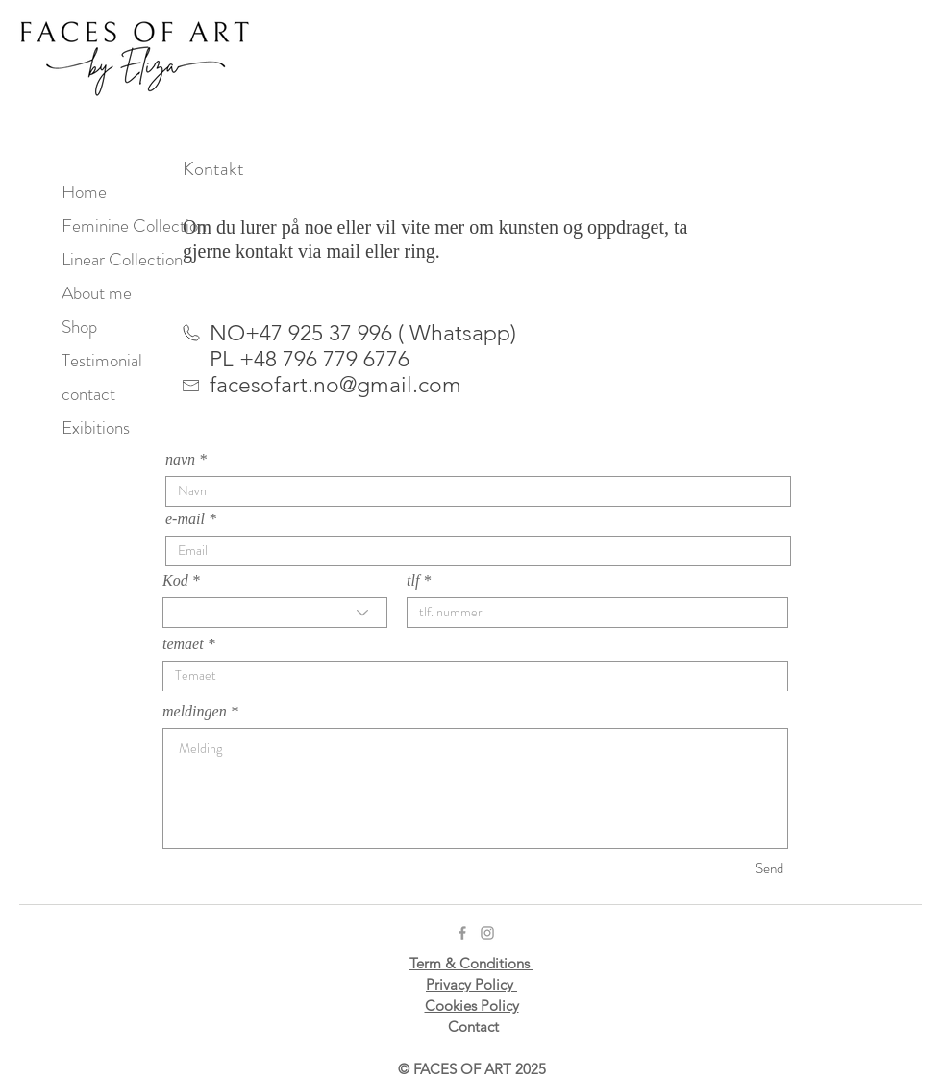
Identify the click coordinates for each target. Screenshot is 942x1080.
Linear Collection (122, 259)
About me (97, 293)
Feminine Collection (132, 226)
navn (180, 459)
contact (88, 394)
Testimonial (102, 360)
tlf (413, 581)
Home (84, 192)
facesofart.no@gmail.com (335, 385)
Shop (79, 326)
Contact (473, 1026)
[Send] (715, 869)
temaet (183, 644)
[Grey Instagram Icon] (487, 933)
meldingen (194, 711)
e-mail (185, 519)
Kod (175, 581)
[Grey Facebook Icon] (462, 933)
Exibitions (96, 427)
